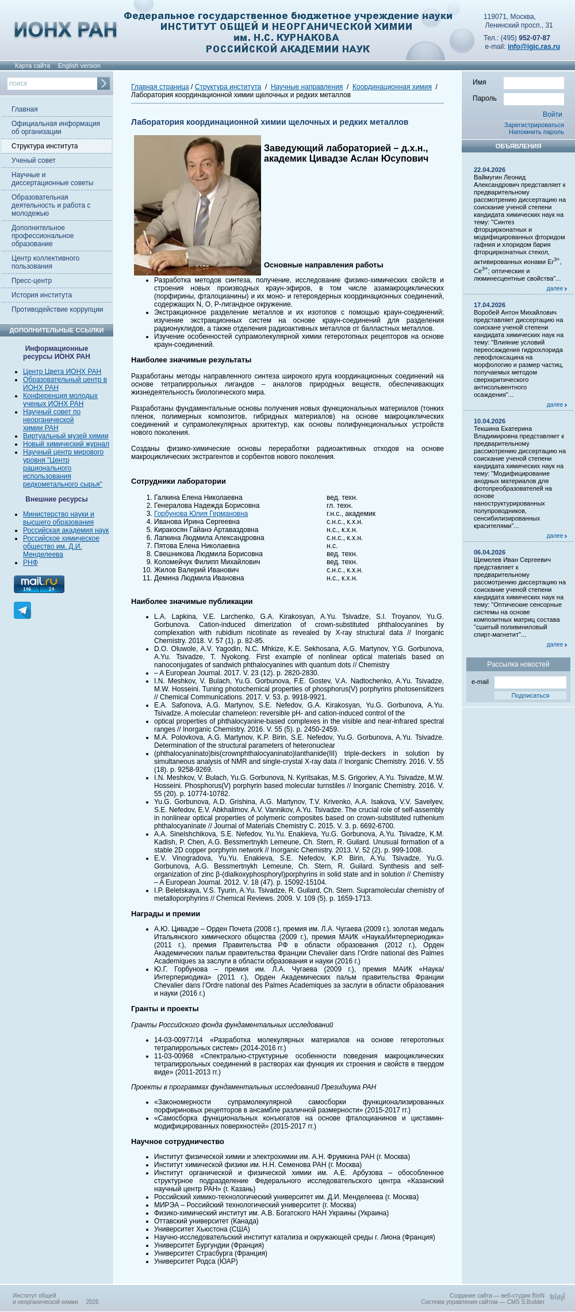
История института (42, 295)
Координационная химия (392, 87)
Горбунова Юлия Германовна (201, 514)
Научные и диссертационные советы (52, 179)
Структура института (45, 146)
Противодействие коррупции (57, 309)
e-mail (518, 680)
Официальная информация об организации (56, 128)
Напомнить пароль (536, 131)
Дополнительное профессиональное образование (43, 236)
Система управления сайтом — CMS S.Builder (483, 1302)
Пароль (518, 97)
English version (79, 65)
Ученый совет (34, 160)
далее (557, 288)
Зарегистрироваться (534, 124)
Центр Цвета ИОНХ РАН (62, 372)
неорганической (48, 420)
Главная (25, 109)
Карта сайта (32, 65)
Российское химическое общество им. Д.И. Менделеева (61, 546)
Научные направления (307, 87)
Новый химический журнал (66, 444)
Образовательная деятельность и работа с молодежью (51, 205)
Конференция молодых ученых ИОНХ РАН (60, 400)
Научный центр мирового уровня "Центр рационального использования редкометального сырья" (63, 468)
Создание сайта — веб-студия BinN (497, 1295)
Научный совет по (51, 412)
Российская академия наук (66, 530)
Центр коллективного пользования (45, 262)
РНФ (30, 563)
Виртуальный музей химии (66, 436)
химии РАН (41, 428)
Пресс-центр (32, 281)
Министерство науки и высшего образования (58, 518)
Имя (518, 81)
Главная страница (160, 87)
